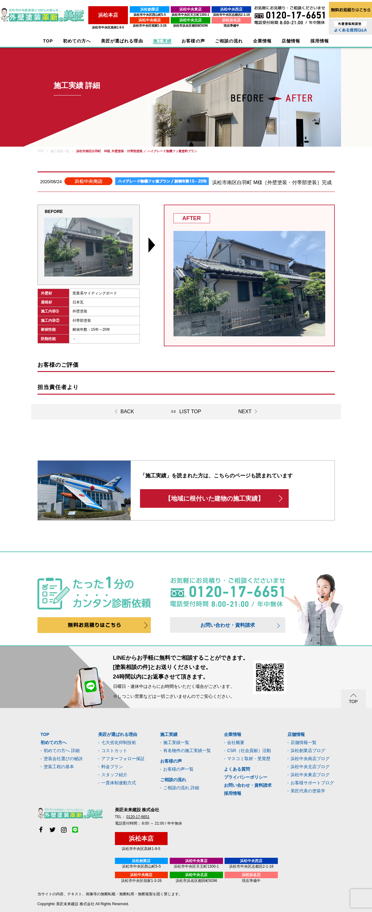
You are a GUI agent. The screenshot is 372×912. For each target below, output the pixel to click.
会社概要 (235, 742)
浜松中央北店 (189, 20)
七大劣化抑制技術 (118, 742)
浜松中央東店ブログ (310, 774)
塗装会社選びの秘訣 (63, 758)
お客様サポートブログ (312, 782)
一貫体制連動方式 (118, 782)
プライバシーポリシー (245, 777)
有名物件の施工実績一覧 (187, 750)
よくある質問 (237, 769)
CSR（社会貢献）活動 (249, 750)
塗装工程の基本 (59, 766)
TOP (48, 41)
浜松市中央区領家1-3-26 (148, 25)
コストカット (114, 750)
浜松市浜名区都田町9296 (189, 25)
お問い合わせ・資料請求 (227, 625)
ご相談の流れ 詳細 (181, 787)
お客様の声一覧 (178, 769)
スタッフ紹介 (114, 774)
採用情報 (232, 793)
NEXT (245, 411)
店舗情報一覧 (304, 742)
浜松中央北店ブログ (310, 766)
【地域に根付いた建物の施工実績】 (214, 498)
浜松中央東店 (189, 9)
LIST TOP (190, 411)
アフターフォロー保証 (123, 758)
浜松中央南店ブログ (310, 758)
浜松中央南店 (149, 20)
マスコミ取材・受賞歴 (248, 758)
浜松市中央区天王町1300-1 (189, 14)
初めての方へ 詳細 (62, 750)
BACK (127, 411)
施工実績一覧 (176, 742)
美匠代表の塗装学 (308, 790)
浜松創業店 (148, 9)
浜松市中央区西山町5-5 (148, 14)
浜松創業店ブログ (308, 750)
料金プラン (112, 766)
